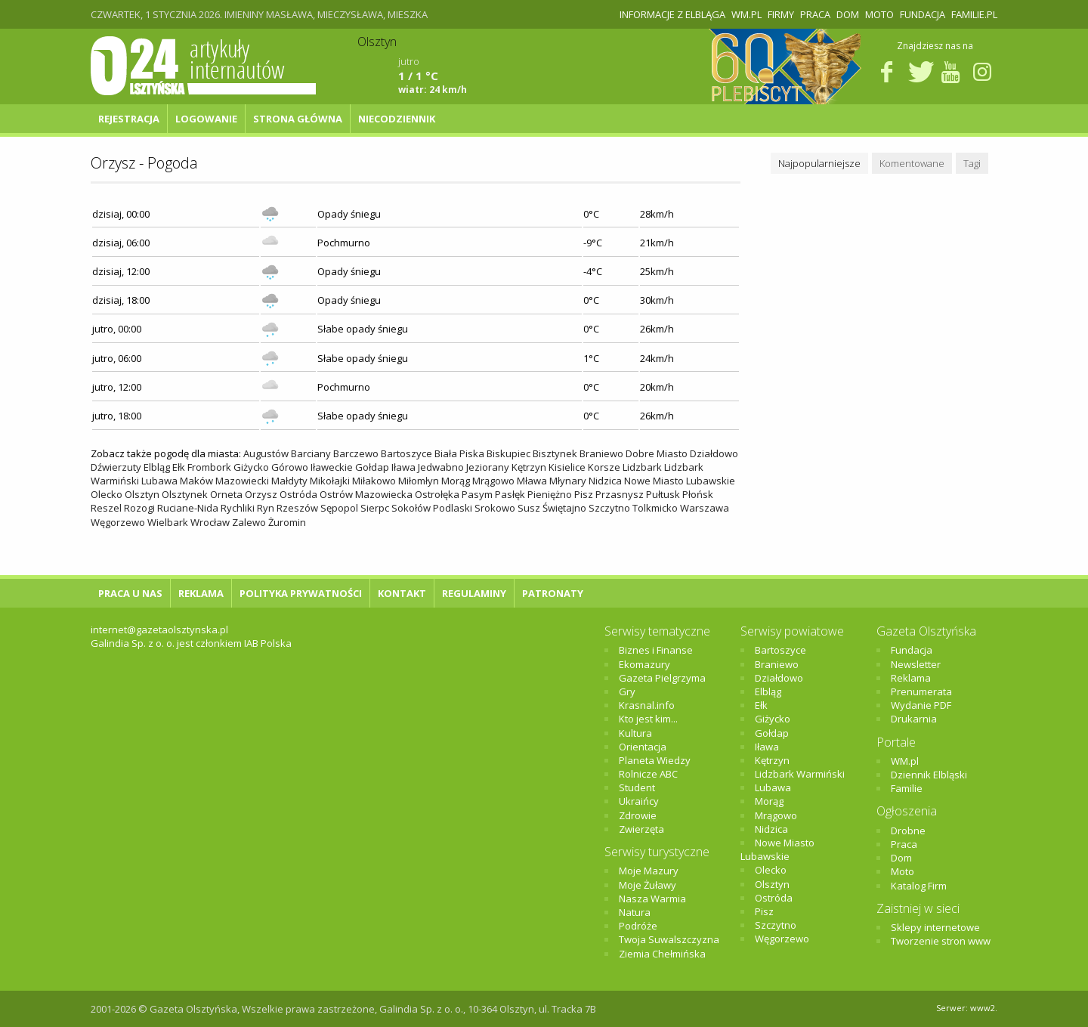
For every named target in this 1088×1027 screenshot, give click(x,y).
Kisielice (567, 467)
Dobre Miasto (657, 453)
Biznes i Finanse (656, 650)
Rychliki (238, 508)
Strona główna (297, 118)
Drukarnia (914, 718)
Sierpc (374, 508)
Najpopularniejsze (819, 163)
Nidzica (605, 480)
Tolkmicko (655, 508)
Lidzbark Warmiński (800, 774)
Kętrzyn (529, 467)
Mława (532, 480)
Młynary (567, 480)
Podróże (638, 926)
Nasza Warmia (652, 898)
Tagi (972, 163)
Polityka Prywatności (301, 593)
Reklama (201, 593)
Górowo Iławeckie (312, 467)
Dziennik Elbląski (929, 774)
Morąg (455, 480)
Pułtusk (663, 494)
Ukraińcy (639, 801)
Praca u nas (130, 593)
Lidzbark (642, 467)
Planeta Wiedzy (655, 760)
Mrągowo (493, 480)
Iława (403, 467)
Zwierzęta (641, 829)
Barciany (311, 453)
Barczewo (356, 453)
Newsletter (916, 664)
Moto (879, 14)
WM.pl (746, 14)
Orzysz (261, 494)
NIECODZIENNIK (396, 118)
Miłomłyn (418, 480)
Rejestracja (128, 118)
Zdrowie (638, 815)
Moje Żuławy (647, 885)
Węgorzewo (118, 522)
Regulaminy (474, 593)
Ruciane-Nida (187, 508)
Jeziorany (487, 467)
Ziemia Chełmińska (662, 953)
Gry (627, 691)
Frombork (209, 467)
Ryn (265, 508)
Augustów (266, 453)
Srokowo (494, 508)
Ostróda (298, 494)
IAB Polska (268, 643)
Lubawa (159, 480)
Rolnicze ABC (648, 774)
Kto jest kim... (648, 718)
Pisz (583, 494)
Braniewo (601, 453)
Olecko (106, 494)
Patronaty (552, 593)
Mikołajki (330, 480)
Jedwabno (441, 467)
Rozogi (139, 508)
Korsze (604, 467)
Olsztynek (185, 494)
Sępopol (339, 508)
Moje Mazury (648, 870)
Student (637, 787)
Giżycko (251, 467)
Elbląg (157, 467)
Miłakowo (374, 480)
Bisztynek (555, 453)
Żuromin (287, 522)
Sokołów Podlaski (431, 508)
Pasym (477, 494)
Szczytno (609, 508)
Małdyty (289, 480)
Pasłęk (510, 494)
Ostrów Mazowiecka (366, 494)
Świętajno (564, 508)
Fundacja (922, 14)
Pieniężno (549, 494)
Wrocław (210, 522)
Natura (635, 912)
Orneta (226, 494)
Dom (847, 14)
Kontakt (402, 593)
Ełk (178, 467)
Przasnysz (619, 494)
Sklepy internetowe (935, 927)
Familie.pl (974, 14)
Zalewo (249, 522)
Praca (815, 14)
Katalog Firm (919, 885)
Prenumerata (921, 691)
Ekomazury (644, 664)
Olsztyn (142, 494)
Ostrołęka (437, 494)
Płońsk (697, 494)
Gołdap (372, 467)
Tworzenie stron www (941, 941)
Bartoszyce (406, 453)
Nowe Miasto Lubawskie (679, 480)
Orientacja (642, 746)
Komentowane (911, 163)
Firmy (781, 14)
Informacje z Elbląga (672, 14)
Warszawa (704, 508)
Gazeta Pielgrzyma (662, 678)
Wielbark (167, 522)
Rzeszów (297, 508)
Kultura (635, 733)
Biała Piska (459, 453)
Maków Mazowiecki (224, 480)
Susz (529, 508)
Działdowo (714, 453)
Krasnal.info (647, 705)
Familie (907, 788)
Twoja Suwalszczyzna (669, 939)
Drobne (908, 830)
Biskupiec (508, 453)
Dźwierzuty (116, 467)
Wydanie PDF (921, 705)
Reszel (106, 508)
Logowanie (206, 118)
